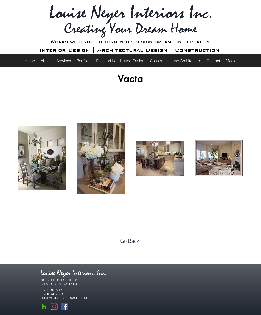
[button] (46, 61)
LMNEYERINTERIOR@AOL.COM (63, 298)
